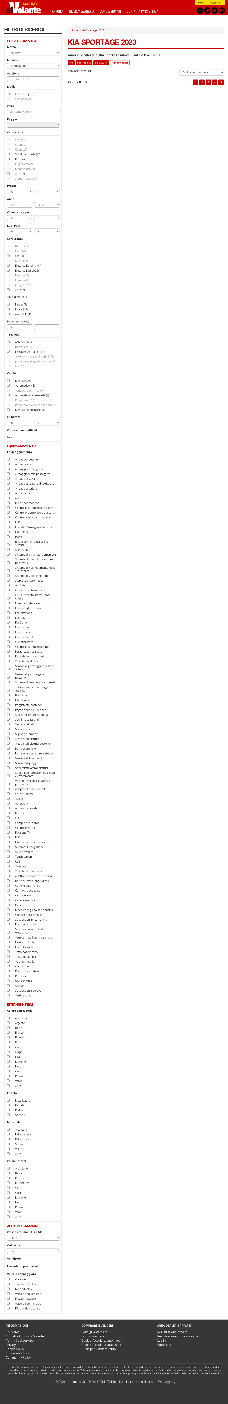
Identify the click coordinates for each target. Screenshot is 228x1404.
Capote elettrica (25, 900)
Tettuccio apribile (26, 957)
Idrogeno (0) (22, 285)
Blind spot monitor (27, 503)
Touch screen (23, 856)
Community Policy (18, 1357)
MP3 (18, 837)
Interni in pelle (24, 700)
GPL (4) (19, 256)
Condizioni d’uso (17, 1353)
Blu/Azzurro (22, 1037)
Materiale (14, 1122)
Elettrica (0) (22, 275)
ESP (17, 522)
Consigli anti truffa (94, 1332)
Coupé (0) (21, 149)
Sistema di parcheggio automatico (36, 682)
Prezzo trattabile (25, 1298)
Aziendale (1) (23, 314)
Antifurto (20, 585)
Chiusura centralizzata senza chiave (33, 596)
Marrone (20, 1061)
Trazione (13, 334)
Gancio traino (23, 966)
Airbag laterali (23, 464)
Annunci (57, 11)
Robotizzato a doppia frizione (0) (35, 405)
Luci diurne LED (24, 637)
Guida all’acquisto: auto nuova (101, 1341)
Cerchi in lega (23, 895)
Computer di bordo (27, 823)
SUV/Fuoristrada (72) (27, 154)
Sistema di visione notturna (32, 576)
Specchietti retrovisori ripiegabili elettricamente (35, 774)
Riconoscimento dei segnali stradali (32, 543)
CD (17, 818)
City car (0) (21, 140)
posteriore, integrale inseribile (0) (35, 361)
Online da (13, 1245)
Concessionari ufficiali (22, 430)
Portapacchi (22, 976)
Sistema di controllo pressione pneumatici (34, 561)
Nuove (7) (21, 304)
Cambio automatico (27, 885)
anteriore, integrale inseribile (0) (34, 356)
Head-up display (25, 942)
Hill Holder (21, 532)
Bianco (19, 1032)
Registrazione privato (172, 1332)
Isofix (18, 537)
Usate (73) (21, 309)
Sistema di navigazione (29, 847)
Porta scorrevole (25, 748)
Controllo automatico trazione (34, 508)
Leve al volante (24, 947)
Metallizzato (22, 1100)
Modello (12, 60)
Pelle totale (22, 1139)
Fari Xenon (21, 622)
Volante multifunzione (28, 871)
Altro (18, 1086)
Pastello (20, 1105)
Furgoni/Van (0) (24, 164)
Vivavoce (20, 866)
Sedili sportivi (23, 981)
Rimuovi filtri (120, 62)
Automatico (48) (25, 385)
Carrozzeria (15, 132)
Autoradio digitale (26, 808)
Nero (18, 1066)
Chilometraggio (18, 212)
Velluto (19, 1149)
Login (201, 2)
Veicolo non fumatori (28, 1294)
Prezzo (12, 186)
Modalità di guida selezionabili (34, 910)
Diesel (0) (20, 251)
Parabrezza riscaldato (28, 651)
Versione (13, 73)
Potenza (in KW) (18, 321)
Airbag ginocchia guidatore (31, 469)
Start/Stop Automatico (29, 580)
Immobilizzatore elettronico (32, 603)
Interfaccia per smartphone (32, 842)
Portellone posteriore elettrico (34, 753)
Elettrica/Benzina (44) (28, 265)
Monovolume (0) (25, 169)
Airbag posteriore (26, 488)
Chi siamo (12, 1332)
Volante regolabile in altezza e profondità (33, 782)
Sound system (24, 852)
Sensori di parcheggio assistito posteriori (34, 675)
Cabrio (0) (21, 145)
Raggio (12, 119)
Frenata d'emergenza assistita (34, 527)
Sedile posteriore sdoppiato (32, 715)
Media (11, 86)
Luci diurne (22, 627)
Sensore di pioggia (26, 763)
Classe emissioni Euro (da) (25, 1232)
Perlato (19, 1110)
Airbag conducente (27, 459)
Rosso (19, 1076)
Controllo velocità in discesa (32, 517)
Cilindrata (14, 417)
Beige (18, 1028)
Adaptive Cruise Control (30, 789)
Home (75, 30)
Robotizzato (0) (24, 400)
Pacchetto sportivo (27, 971)
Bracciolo (21, 695)
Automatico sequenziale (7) (32, 395)
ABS (17, 498)
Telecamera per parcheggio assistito (32, 688)
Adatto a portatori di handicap (34, 876)
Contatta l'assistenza (142, 11)
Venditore (14, 1258)
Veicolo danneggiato (21, 1274)
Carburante (15, 239)
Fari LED (20, 618)
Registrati (215, 2)
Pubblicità (164, 1345)
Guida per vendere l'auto (98, 1349)
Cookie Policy (15, 1349)
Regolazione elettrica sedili (31, 710)
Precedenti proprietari (22, 1266)
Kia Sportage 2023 (92, 30)
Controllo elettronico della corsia (35, 512)
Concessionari (110, 11)
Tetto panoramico (26, 952)
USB (17, 861)
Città (10, 106)
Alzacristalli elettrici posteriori (33, 743)
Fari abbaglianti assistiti (29, 608)
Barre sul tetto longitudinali (32, 881)
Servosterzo (22, 550)
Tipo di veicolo (17, 297)
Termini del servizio (20, 1341)
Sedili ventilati (23, 729)
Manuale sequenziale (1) (30, 410)
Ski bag (19, 986)
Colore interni (16, 1161)
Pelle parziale (23, 1134)
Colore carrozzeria (20, 1010)
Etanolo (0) (21, 280)
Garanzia (20, 1279)
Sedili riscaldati (24, 724)
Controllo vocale (25, 828)
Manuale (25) (23, 381)
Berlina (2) (21, 159)
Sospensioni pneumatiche (31, 919)
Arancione (21, 1018)
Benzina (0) (21, 246)
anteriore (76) (23, 342)
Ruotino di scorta (26, 924)
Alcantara (21, 1129)
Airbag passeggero (26, 479)
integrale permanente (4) (30, 351)
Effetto (12, 1093)
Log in (161, 1341)
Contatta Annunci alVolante (25, 1336)
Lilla (17, 1057)
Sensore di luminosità (28, 758)
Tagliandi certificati (26, 1284)
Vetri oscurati (23, 995)
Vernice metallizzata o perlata (33, 937)
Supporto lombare (26, 734)
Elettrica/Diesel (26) (27, 270)
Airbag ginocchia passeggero (33, 474)
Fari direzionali (24, 613)
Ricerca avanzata (81, 11)
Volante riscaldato (26, 661)
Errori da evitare (92, 1336)
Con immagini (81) (26, 94)
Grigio (19, 1052)
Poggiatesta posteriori (29, 705)
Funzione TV (22, 832)
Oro (17, 1071)
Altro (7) (20, 174)
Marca (11, 47)
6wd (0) (19, 366)
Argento (20, 1023)
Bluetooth (21, 813)
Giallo (18, 1047)
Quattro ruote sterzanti (29, 915)
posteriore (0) (23, 347)
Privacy (11, 1345)
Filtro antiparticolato (27, 1308)
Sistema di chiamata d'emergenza (36, 554)
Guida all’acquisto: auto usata (101, 1345)
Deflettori (21, 905)
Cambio (12, 373)
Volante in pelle (24, 961)
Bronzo (19, 1042)
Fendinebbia (23, 632)
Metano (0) (21, 261)
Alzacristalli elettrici (27, 739)
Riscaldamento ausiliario (30, 656)
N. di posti (14, 225)
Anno (10, 199)
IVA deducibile (24, 1289)
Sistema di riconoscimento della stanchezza (35, 569)
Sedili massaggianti (27, 719)
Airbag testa (22, 493)
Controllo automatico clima (32, 647)
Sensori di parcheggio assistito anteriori (34, 667)
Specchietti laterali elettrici (31, 768)
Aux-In (19, 798)
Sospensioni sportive (28, 990)
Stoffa (19, 1144)
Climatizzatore (24, 642)
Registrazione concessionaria (177, 1336)
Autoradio (21, 803)
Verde (19, 1081)
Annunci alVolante (24, 7)
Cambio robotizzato (27, 890)
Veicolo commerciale (28, 1303)
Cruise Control (24, 794)
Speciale (20, 1115)
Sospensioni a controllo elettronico (30, 930)
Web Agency (166, 1382)
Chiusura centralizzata (29, 590)
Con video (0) (23, 99)
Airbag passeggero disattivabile (34, 483)
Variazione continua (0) (29, 390)
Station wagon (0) (25, 178)
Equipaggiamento (19, 452)
